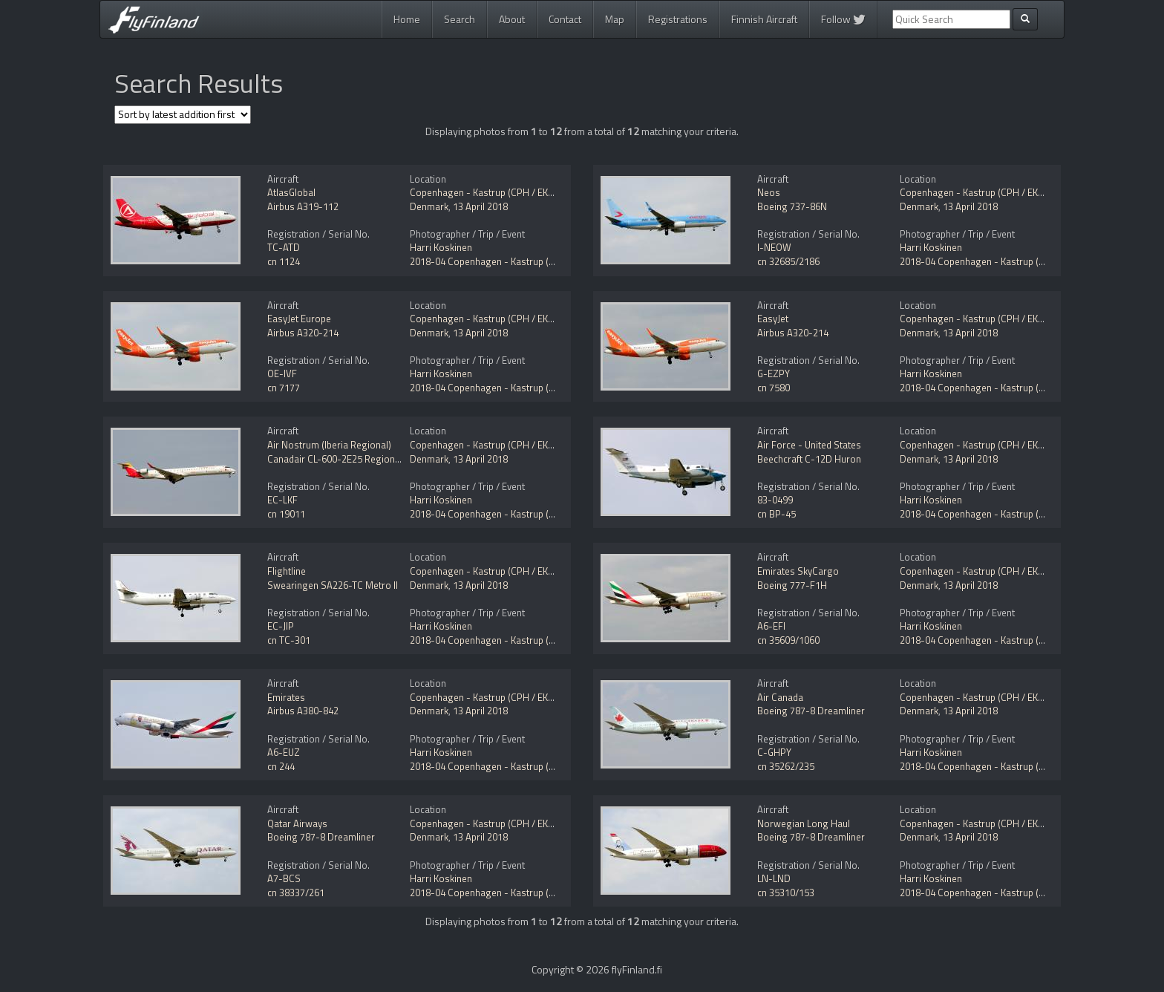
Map (614, 19)
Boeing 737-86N (792, 206)
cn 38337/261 (295, 892)
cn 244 (281, 766)
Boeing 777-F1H (792, 585)
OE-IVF (282, 373)
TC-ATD (283, 247)
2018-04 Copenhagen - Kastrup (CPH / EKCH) (505, 261)
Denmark (429, 206)
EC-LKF (282, 499)
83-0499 (775, 499)
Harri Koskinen (441, 247)
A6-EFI (771, 626)
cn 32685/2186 (788, 261)
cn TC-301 (288, 640)
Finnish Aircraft (764, 19)
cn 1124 (283, 261)
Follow (843, 19)
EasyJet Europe (299, 318)
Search (459, 19)
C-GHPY (774, 752)
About (512, 19)
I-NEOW (774, 247)
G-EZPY (773, 373)
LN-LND (774, 878)
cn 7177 (283, 387)
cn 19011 (286, 513)
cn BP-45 (776, 513)
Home (406, 19)
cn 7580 (773, 387)
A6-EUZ (283, 752)
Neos (768, 192)
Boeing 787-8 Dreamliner (811, 710)
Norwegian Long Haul (803, 823)
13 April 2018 (480, 206)
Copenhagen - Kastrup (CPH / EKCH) (486, 192)
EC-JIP (280, 626)
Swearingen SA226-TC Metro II (332, 585)
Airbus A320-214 (303, 332)
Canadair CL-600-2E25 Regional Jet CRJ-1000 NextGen (381, 458)
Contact (565, 19)
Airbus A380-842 (303, 710)
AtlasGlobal (291, 192)
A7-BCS (284, 878)
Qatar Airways (297, 823)
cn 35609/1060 (788, 640)
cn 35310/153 (785, 892)
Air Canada (780, 697)
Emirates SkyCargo (798, 571)
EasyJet (772, 318)
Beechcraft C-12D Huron (809, 458)
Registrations (677, 19)
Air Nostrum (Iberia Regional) (329, 444)
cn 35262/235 (785, 766)
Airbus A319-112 (303, 206)
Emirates (286, 697)
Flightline (286, 571)
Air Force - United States (809, 444)
